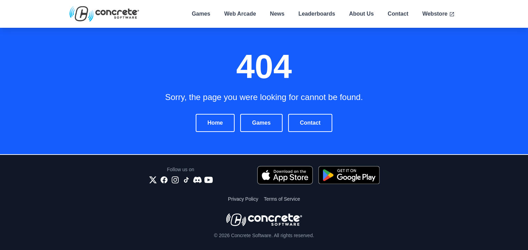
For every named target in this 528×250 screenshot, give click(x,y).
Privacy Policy (243, 199)
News (277, 14)
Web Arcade (240, 14)
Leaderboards (316, 14)
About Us (361, 14)
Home (215, 123)
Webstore (438, 14)
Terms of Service (282, 199)
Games (201, 14)
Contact (398, 14)
